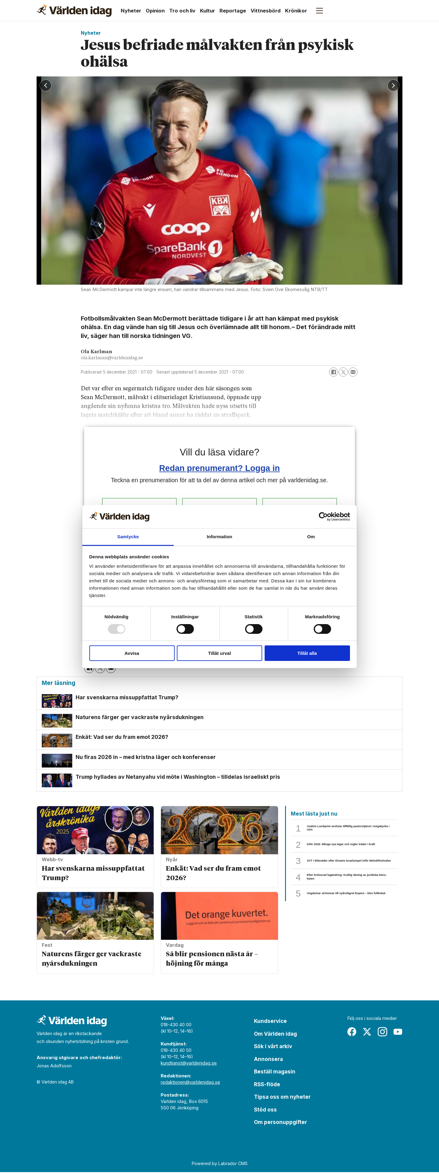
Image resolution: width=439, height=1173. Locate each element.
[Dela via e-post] (353, 372)
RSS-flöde (267, 1085)
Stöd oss (265, 1111)
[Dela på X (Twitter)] (343, 372)
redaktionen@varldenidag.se (190, 1083)
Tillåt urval (219, 653)
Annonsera (268, 1060)
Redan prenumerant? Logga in (219, 468)
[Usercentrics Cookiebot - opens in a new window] (323, 516)
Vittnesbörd (265, 11)
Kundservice (270, 1022)
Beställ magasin (274, 1072)
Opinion (155, 11)
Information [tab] (219, 536)
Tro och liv (182, 11)
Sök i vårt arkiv (273, 1047)
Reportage (233, 11)
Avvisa (132, 653)
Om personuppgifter (280, 1123)
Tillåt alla (307, 653)
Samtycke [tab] (128, 536)
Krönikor (296, 11)
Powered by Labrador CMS (220, 1164)
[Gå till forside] (74, 10)
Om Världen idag (275, 1035)
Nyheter (131, 11)
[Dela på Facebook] (333, 372)
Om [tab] (311, 536)
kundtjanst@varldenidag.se (189, 1064)
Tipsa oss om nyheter (282, 1098)
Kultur (207, 11)
